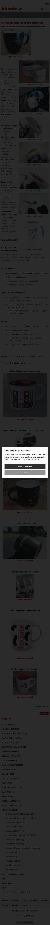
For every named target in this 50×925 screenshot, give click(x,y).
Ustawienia (25, 473)
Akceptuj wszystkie (25, 466)
